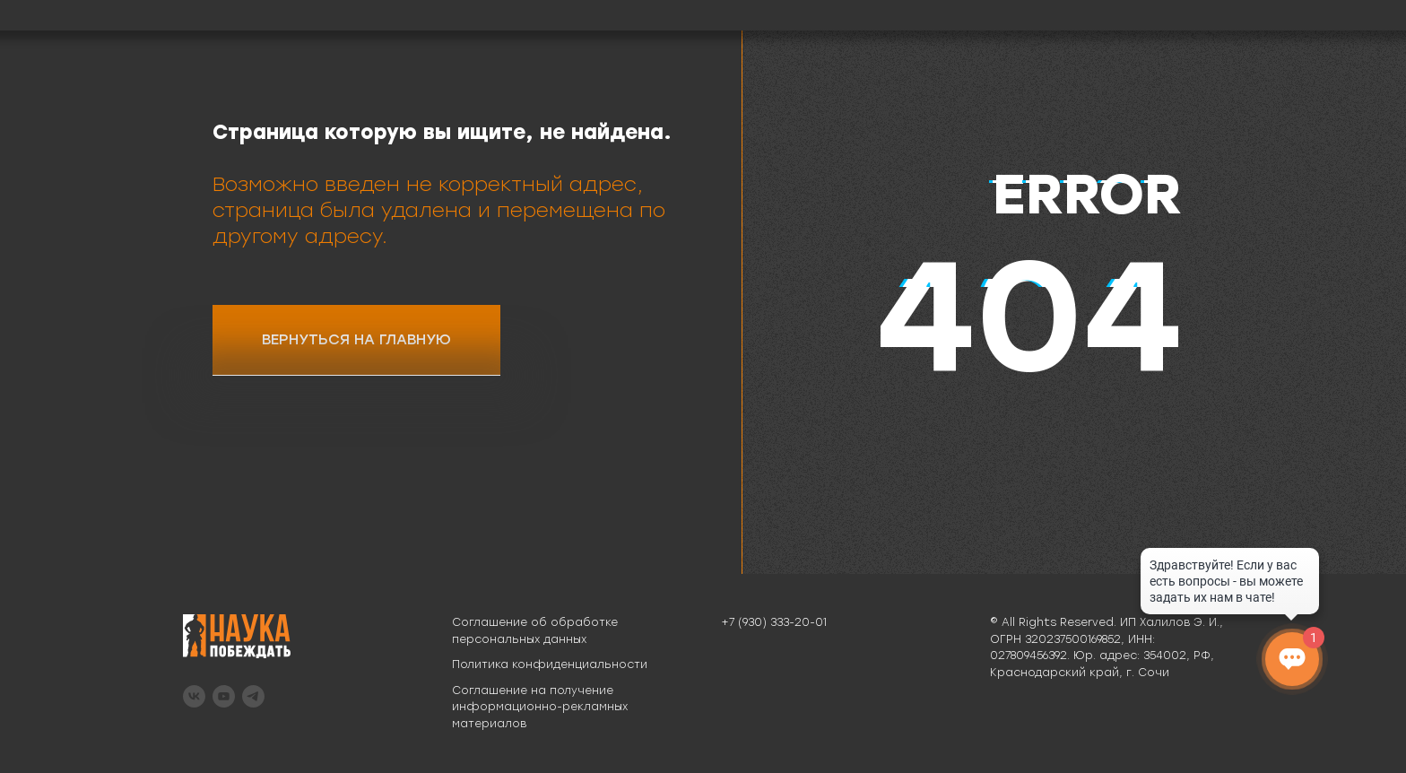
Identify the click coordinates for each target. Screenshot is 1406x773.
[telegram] (253, 696)
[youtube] (224, 696)
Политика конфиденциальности (549, 664)
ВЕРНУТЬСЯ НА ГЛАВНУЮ (356, 339)
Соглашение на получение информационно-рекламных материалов (540, 707)
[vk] (194, 696)
